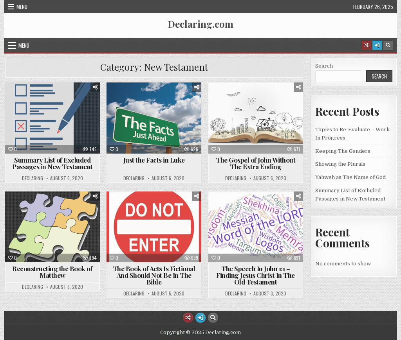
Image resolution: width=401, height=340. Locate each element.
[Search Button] (388, 45)
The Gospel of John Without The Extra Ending (255, 163)
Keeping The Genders (342, 151)
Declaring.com (200, 24)
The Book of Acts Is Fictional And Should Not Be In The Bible (154, 275)
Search (324, 66)
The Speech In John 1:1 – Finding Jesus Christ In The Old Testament (255, 275)
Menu (21, 7)
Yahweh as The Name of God (350, 177)
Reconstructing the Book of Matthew (52, 271)
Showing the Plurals (340, 164)
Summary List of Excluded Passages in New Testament (52, 163)
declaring (32, 178)
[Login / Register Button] (377, 45)
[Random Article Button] (366, 45)
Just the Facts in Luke (154, 160)
